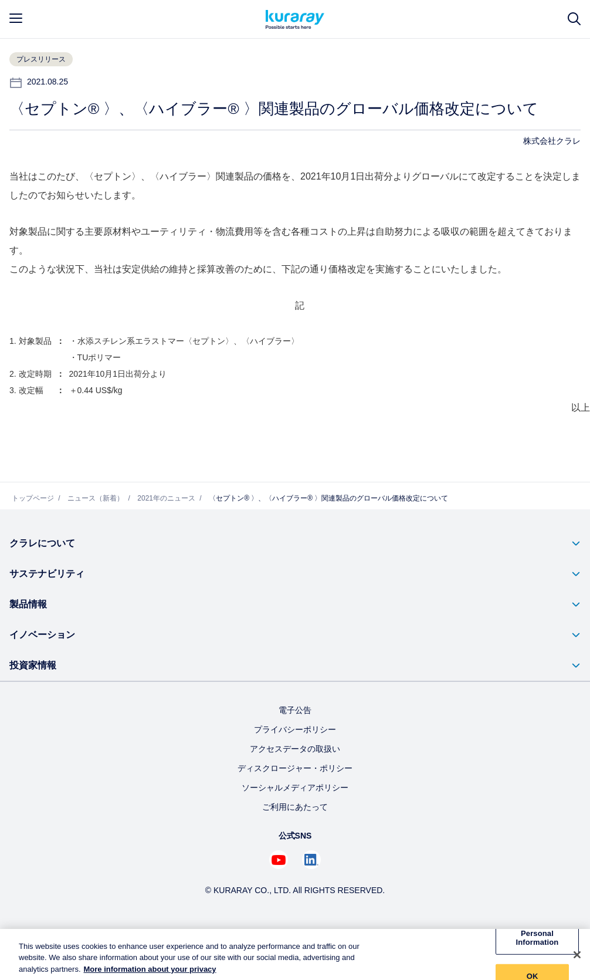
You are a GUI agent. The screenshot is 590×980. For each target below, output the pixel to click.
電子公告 (295, 710)
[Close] (577, 959)
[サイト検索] (574, 19)
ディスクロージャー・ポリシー (295, 768)
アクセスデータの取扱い (295, 748)
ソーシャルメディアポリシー (295, 787)
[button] (295, 543)
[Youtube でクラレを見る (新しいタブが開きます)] (278, 859)
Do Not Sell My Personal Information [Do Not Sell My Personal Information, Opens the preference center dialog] (537, 937)
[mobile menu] (15, 18)
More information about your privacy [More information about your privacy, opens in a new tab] (150, 973)
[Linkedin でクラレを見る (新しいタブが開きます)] (311, 859)
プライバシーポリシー (295, 729)
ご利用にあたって (295, 807)
